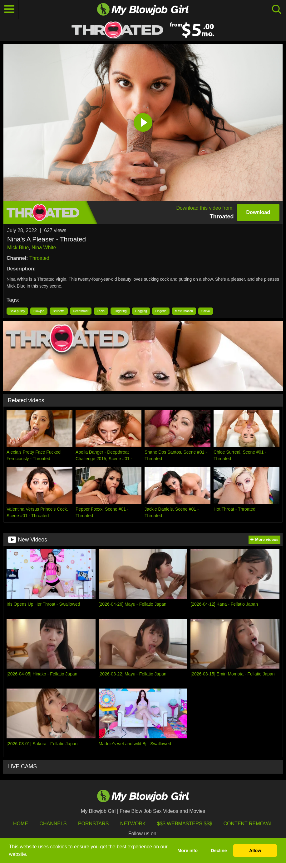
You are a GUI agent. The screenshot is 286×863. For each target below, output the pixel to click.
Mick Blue (18, 247)
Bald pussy (17, 311)
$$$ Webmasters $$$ (184, 823)
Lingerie (160, 311)
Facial (101, 311)
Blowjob (38, 311)
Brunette (59, 311)
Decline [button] (219, 850)
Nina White (44, 247)
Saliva (205, 311)
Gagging (141, 311)
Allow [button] (255, 850)
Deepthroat (80, 311)
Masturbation (184, 311)
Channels (53, 823)
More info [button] (187, 850)
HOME (20, 823)
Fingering (120, 311)
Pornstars (93, 823)
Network (133, 823)
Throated (39, 258)
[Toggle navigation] (9, 9)
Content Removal (248, 823)
